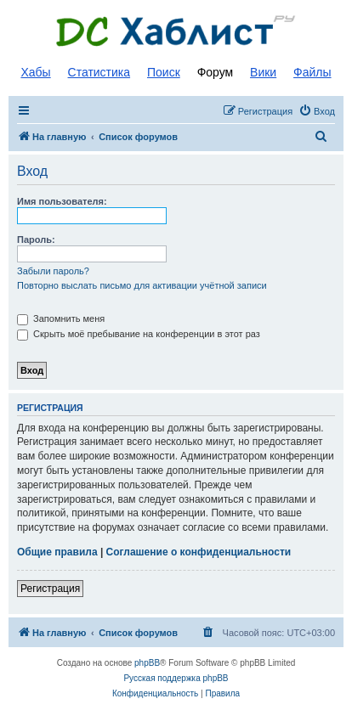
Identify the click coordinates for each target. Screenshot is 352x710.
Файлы (312, 72)
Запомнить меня (61, 318)
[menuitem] (316, 111)
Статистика (99, 72)
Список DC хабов (176, 31)
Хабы (35, 72)
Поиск (163, 72)
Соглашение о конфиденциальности (199, 552)
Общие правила (57, 552)
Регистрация (50, 588)
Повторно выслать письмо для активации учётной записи (142, 285)
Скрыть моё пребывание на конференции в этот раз (138, 334)
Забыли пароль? (53, 271)
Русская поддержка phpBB (175, 678)
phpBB (147, 663)
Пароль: (36, 239)
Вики (263, 72)
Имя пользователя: (62, 201)
